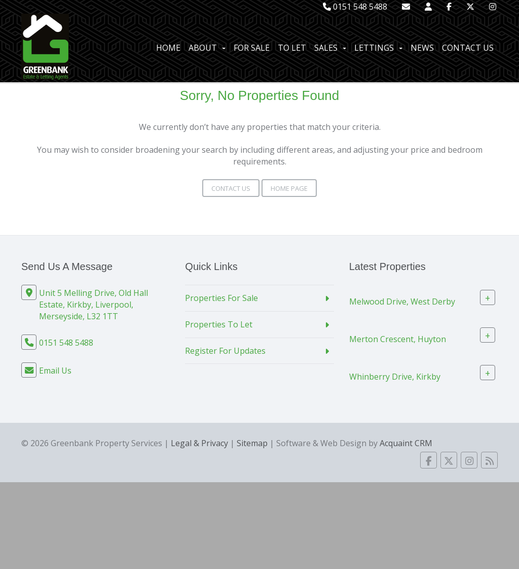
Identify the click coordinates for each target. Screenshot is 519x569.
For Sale (252, 47)
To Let (292, 47)
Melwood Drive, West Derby (402, 301)
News (422, 47)
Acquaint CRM (406, 443)
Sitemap (252, 443)
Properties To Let (218, 324)
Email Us (55, 370)
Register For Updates (225, 350)
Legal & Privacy (199, 443)
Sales (330, 47)
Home (168, 47)
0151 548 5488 (355, 6)
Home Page (289, 188)
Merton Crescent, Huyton (397, 339)
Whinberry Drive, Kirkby (394, 376)
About (207, 47)
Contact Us (468, 47)
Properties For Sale (221, 298)
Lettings (378, 47)
